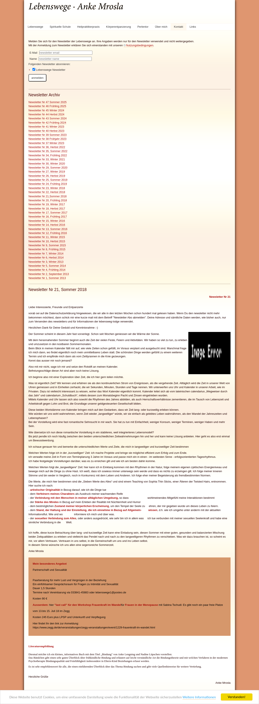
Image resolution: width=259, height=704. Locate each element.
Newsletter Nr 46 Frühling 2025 (47, 106)
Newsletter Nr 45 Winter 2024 (46, 110)
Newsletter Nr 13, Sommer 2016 (47, 229)
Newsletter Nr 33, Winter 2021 (46, 159)
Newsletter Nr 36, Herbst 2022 (46, 147)
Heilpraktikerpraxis (88, 26)
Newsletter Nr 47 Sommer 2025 (47, 102)
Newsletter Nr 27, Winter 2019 (46, 171)
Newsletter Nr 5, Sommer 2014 (47, 265)
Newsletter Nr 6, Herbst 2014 (45, 257)
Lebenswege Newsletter (48, 69)
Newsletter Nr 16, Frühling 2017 (47, 216)
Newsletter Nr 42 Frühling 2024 (47, 122)
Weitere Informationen (199, 697)
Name (33, 58)
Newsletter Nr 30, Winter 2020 (46, 163)
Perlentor (143, 26)
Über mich (161, 26)
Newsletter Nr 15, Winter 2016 (46, 220)
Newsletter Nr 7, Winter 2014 (45, 253)
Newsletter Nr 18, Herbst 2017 (46, 208)
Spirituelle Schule (60, 26)
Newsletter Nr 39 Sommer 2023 (47, 134)
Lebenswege (35, 26)
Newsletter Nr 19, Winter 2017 (46, 204)
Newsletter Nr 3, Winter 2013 (45, 261)
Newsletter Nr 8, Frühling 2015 (46, 249)
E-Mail (33, 52)
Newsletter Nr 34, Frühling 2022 (47, 155)
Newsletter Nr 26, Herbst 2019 (46, 175)
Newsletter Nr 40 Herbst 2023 (46, 130)
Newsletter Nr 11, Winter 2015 (46, 237)
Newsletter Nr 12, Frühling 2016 (47, 233)
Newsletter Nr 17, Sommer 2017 (47, 212)
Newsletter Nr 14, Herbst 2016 (46, 224)
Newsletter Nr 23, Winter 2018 (46, 188)
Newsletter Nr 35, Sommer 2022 (47, 151)
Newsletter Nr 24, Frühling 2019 (47, 183)
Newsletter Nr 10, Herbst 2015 (46, 241)
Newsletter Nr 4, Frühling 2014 (46, 269)
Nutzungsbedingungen (139, 45)
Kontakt (178, 26)
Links (193, 26)
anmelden (37, 77)
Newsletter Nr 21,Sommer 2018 (47, 196)
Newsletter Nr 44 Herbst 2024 (46, 114)
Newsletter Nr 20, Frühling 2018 (47, 200)
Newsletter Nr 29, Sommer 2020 (47, 167)
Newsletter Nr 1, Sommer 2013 (47, 278)
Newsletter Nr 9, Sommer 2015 (47, 245)
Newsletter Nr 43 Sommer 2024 (47, 118)
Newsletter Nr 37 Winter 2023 (46, 143)
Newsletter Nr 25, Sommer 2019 (47, 179)
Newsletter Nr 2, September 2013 (48, 274)
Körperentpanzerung (118, 26)
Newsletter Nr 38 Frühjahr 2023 (47, 138)
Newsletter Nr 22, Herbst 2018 (46, 192)
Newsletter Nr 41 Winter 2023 (46, 126)
